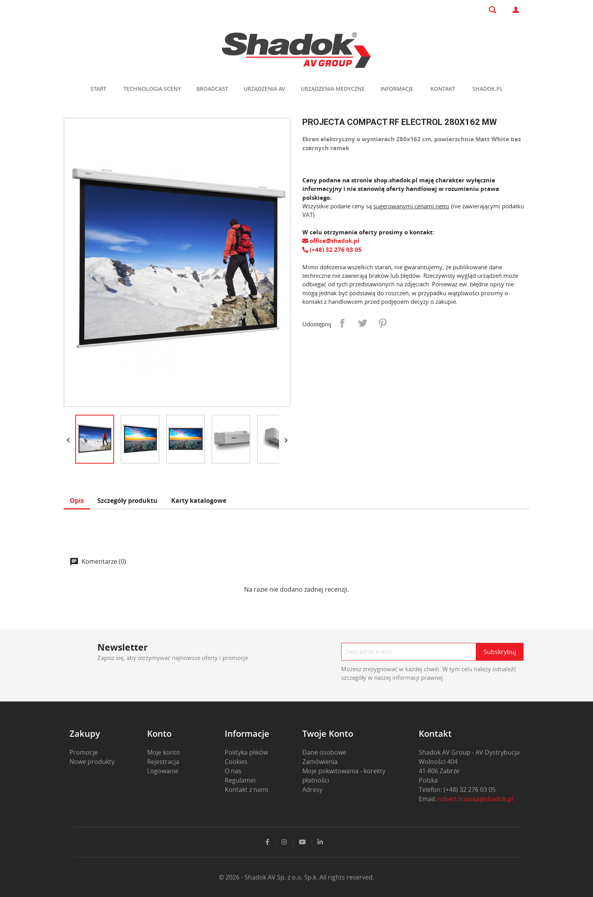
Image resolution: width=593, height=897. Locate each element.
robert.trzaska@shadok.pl (475, 799)
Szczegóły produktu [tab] (127, 500)
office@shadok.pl (330, 240)
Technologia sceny (152, 88)
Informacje (396, 88)
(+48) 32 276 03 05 (332, 249)
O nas (233, 771)
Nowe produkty (91, 761)
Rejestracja (163, 761)
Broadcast (212, 88)
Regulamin (240, 780)
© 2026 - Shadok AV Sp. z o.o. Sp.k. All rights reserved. (296, 877)
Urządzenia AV (264, 88)
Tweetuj (362, 323)
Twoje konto (327, 733)
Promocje (83, 752)
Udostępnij (342, 323)
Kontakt (442, 88)
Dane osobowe (324, 752)
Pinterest (382, 323)
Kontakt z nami (246, 789)
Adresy (312, 789)
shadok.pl (487, 88)
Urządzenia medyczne (333, 88)
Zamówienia (320, 761)
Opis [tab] (77, 500)
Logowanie (163, 771)
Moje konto (163, 752)
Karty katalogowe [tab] (198, 500)
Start (98, 88)
